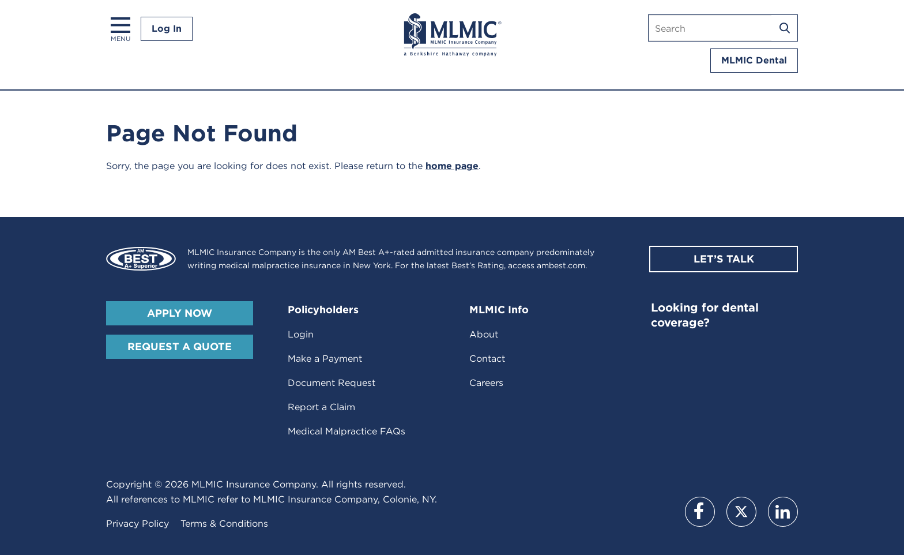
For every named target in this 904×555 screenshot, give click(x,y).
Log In (167, 28)
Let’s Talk (724, 259)
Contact (487, 358)
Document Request (331, 382)
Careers (486, 382)
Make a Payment (325, 358)
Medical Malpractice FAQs (346, 431)
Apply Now (179, 313)
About (483, 334)
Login (301, 334)
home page (452, 165)
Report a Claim (321, 407)
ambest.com (561, 265)
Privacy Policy (137, 523)
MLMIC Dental (754, 60)
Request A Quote (179, 346)
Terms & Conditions (224, 523)
